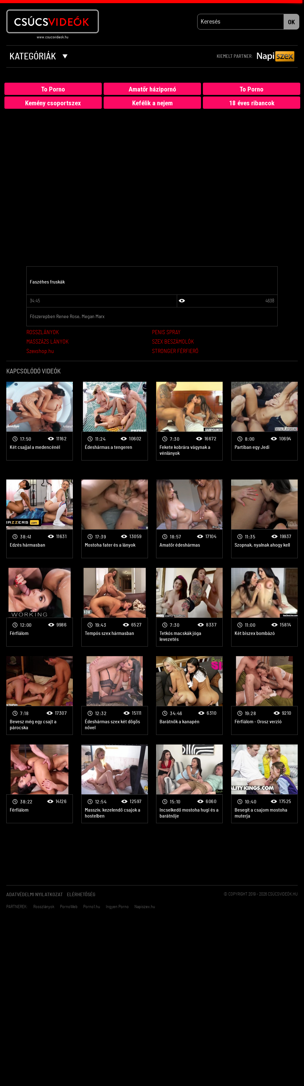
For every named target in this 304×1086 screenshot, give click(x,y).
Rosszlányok (43, 907)
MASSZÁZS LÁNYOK (47, 342)
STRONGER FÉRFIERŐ (175, 351)
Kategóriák (38, 56)
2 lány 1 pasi (39, 421)
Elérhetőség (81, 894)
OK (291, 22)
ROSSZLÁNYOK (42, 332)
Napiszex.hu (144, 907)
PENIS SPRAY (166, 332)
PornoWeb (69, 907)
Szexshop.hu (40, 351)
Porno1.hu (91, 907)
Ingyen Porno (117, 907)
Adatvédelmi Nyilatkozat (34, 894)
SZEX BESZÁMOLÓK (173, 342)
